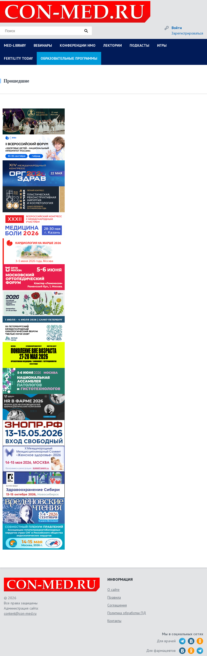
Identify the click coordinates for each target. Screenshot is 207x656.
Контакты (114, 620)
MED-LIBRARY (15, 45)
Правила (114, 597)
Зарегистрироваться (187, 33)
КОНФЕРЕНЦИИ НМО (77, 45)
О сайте (113, 589)
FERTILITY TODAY (18, 58)
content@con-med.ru (20, 613)
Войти (177, 28)
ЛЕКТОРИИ (112, 45)
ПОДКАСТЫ (139, 45)
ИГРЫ (162, 45)
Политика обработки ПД (126, 613)
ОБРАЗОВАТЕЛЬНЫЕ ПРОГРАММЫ (69, 58)
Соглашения (117, 605)
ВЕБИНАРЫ (43, 45)
